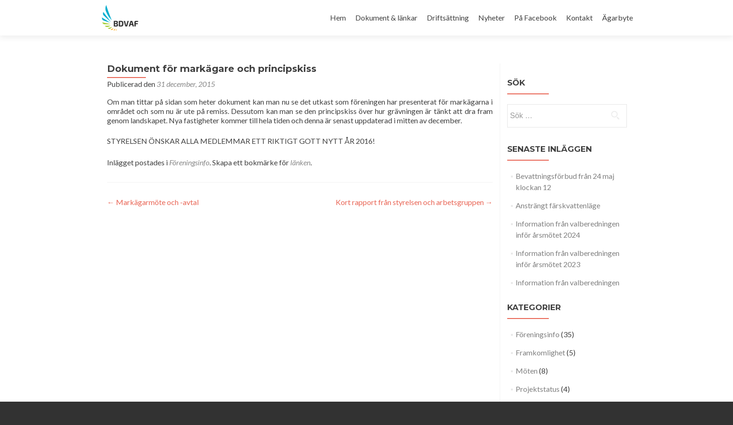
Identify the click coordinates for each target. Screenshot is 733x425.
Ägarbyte (617, 17)
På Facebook (535, 17)
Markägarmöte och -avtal (153, 202)
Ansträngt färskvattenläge (558, 205)
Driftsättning (448, 17)
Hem (338, 17)
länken (300, 162)
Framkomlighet (540, 352)
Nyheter (491, 17)
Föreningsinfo (189, 162)
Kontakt (579, 17)
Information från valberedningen (567, 282)
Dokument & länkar (386, 17)
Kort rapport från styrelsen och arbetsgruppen (414, 202)
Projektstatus (538, 388)
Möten (527, 370)
